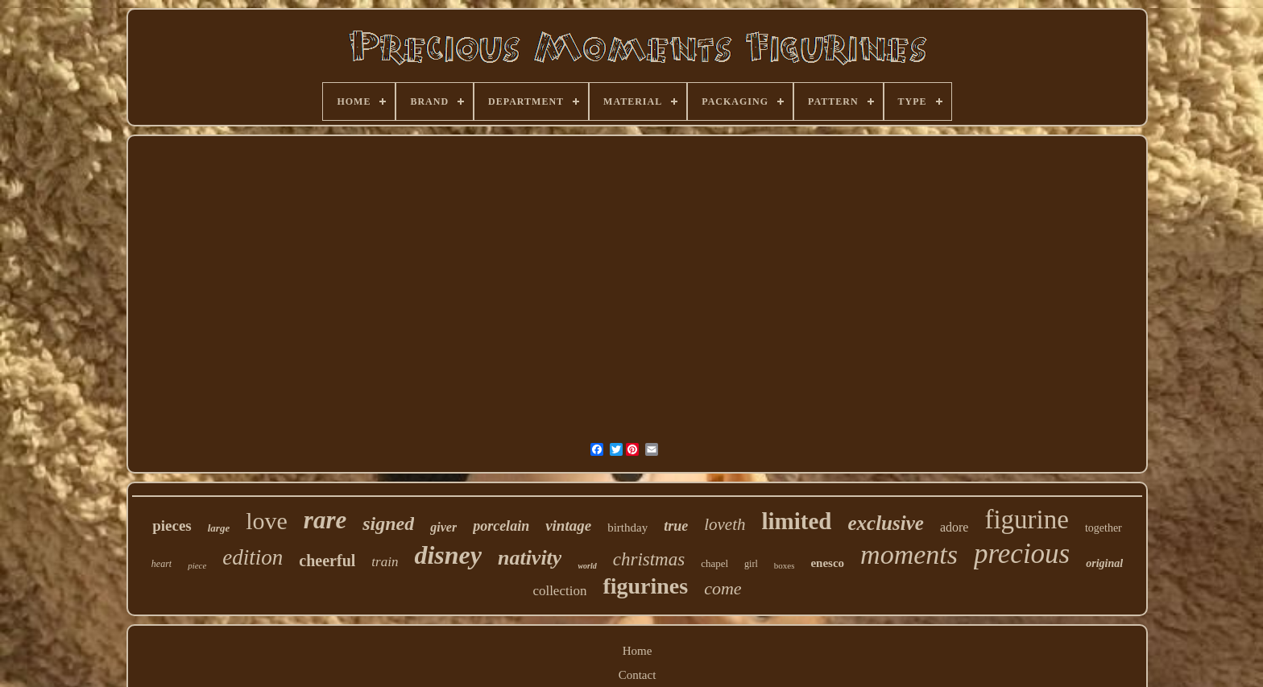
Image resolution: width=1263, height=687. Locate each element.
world (587, 565)
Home (637, 650)
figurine (1026, 519)
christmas (649, 559)
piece (197, 565)
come (722, 588)
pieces (172, 525)
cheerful (327, 560)
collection (559, 590)
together (1103, 528)
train (384, 561)
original (1104, 563)
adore (954, 527)
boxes (784, 565)
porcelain (501, 526)
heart (161, 563)
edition (252, 557)
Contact (637, 674)
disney (448, 554)
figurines (645, 585)
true (676, 526)
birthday (627, 527)
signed (388, 523)
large (219, 528)
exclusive (885, 523)
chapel (714, 563)
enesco (827, 563)
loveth (724, 524)
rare (325, 520)
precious (1022, 553)
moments (909, 554)
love (267, 520)
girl (751, 563)
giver (443, 527)
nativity (529, 557)
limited (796, 521)
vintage (568, 525)
